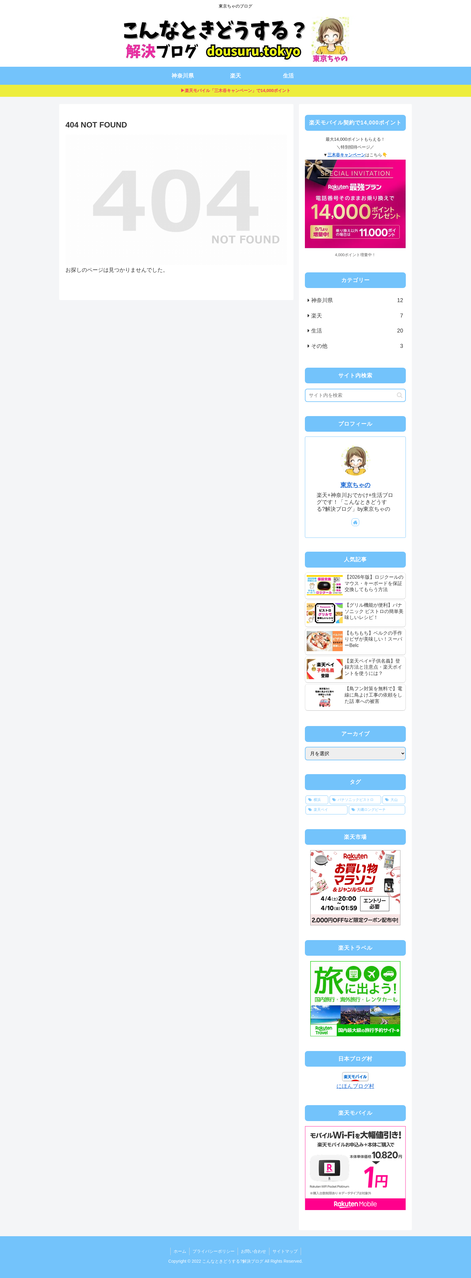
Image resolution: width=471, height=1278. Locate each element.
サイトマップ (285, 1251)
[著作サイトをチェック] (355, 522)
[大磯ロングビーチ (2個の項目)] (377, 809)
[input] (355, 395)
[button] (399, 395)
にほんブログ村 (355, 1086)
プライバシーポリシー (214, 1251)
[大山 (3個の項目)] (393, 799)
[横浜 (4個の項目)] (316, 799)
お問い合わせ (253, 1251)
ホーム (180, 1251)
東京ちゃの (355, 485)
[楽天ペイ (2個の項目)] (326, 809)
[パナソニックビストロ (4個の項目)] (355, 799)
